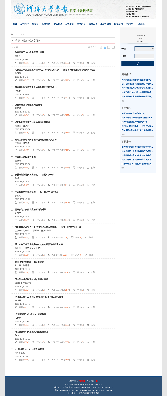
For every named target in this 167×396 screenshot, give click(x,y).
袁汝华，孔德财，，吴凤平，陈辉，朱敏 (33, 230)
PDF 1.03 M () (60, 237)
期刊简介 (24, 24)
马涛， (18, 335)
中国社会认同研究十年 (25, 157)
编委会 (35, 24)
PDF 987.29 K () (61, 167)
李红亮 (18, 91)
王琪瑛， (19, 161)
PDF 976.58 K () (61, 98)
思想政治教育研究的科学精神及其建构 (32, 122)
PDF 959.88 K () (61, 342)
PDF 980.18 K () (61, 290)
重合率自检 (105, 24)
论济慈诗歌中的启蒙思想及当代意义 (31, 332)
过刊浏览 (20, 34)
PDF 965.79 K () (61, 150)
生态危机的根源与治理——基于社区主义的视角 (37, 192)
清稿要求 (57, 24)
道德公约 (118, 24)
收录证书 (93, 24)
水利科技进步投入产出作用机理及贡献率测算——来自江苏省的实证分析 (48, 227)
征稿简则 (46, 24)
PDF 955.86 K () (61, 272)
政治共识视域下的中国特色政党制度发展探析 (35, 140)
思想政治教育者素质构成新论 (28, 105)
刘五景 (18, 108)
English (141, 24)
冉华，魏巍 (20, 353)
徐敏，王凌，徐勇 (23, 283)
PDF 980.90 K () (61, 220)
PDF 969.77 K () (61, 325)
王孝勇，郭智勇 (22, 143)
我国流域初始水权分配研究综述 (29, 262)
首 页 (13, 34)
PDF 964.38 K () (61, 133)
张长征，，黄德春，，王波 (28, 248)
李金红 (18, 195)
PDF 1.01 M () (60, 255)
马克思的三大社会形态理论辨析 (29, 52)
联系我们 (130, 24)
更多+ (123, 101)
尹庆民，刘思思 (22, 265)
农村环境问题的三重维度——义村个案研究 (34, 174)
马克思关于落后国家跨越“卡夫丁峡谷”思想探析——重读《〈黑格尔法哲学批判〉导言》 (55, 70)
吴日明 (18, 73)
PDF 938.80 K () (61, 115)
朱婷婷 (18, 318)
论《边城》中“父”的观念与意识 (29, 349)
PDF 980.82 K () (61, 185)
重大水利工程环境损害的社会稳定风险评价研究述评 (39, 244)
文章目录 (140, 38)
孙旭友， (19, 213)
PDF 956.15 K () (61, 80)
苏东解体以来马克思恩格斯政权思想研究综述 (35, 87)
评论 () (80, 63)
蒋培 (17, 178)
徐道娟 (18, 300)
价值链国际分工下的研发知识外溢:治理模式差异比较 (39, 297)
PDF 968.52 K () (61, 202)
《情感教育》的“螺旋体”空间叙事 (30, 314)
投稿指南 (69, 24)
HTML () (40, 63)
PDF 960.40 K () (61, 360)
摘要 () (24, 63)
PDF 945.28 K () (61, 63)
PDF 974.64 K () (61, 307)
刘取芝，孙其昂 (22, 126)
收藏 (93, 63)
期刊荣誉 (81, 24)
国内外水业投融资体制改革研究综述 (31, 279)
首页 (15, 24)
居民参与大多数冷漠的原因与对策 (30, 209)
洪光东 (18, 56)
